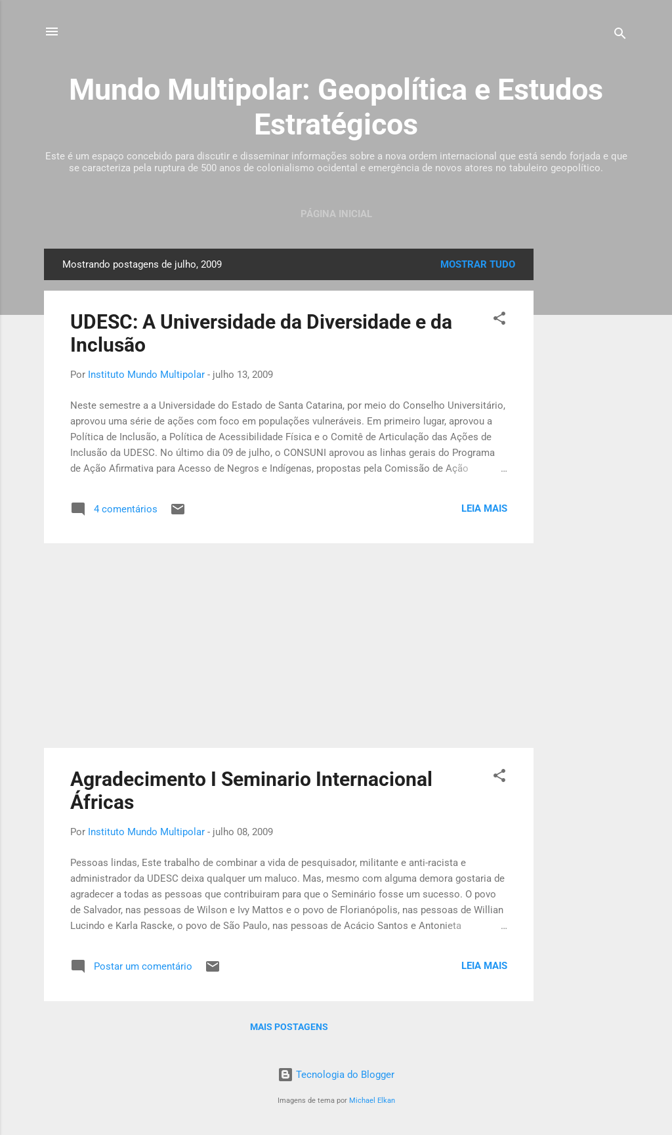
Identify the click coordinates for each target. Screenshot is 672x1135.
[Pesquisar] (620, 36)
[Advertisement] (586, 445)
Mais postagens (289, 1027)
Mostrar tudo (477, 264)
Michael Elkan (372, 1100)
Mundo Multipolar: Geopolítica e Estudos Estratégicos (336, 107)
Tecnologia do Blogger (336, 1075)
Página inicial (336, 214)
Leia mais (484, 508)
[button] (499, 320)
